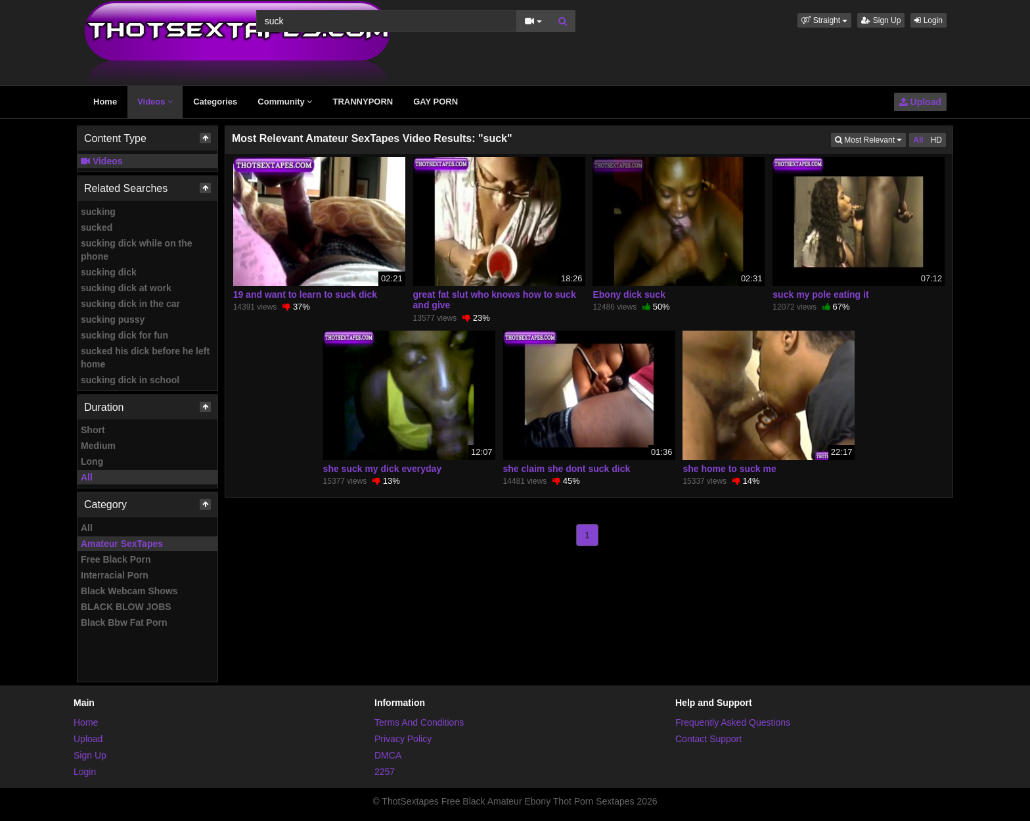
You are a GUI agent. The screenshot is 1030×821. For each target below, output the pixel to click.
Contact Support (708, 739)
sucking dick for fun (124, 335)
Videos (155, 101)
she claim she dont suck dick (567, 468)
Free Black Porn (116, 559)
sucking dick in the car (130, 303)
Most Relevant (870, 139)
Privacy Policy (403, 739)
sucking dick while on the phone (136, 250)
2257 (384, 771)
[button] (824, 20)
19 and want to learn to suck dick (305, 294)
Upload (920, 102)
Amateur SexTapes (122, 543)
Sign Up (881, 20)
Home (105, 101)
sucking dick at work (126, 288)
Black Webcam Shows (129, 591)
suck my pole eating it (820, 294)
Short (93, 430)
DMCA (387, 755)
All (87, 477)
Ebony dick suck (629, 294)
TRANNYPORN (362, 101)
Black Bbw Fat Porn (124, 622)
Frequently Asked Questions (732, 722)
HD (936, 140)
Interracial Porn (114, 575)
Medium (98, 445)
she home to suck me (729, 468)
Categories (215, 101)
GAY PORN (435, 101)
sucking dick (109, 272)
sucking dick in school (130, 380)
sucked (96, 227)
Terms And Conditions (419, 722)
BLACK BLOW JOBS (126, 606)
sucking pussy (113, 319)
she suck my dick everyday (382, 468)
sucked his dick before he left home (145, 357)
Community (285, 101)
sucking (98, 211)
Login (928, 20)
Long (92, 461)
